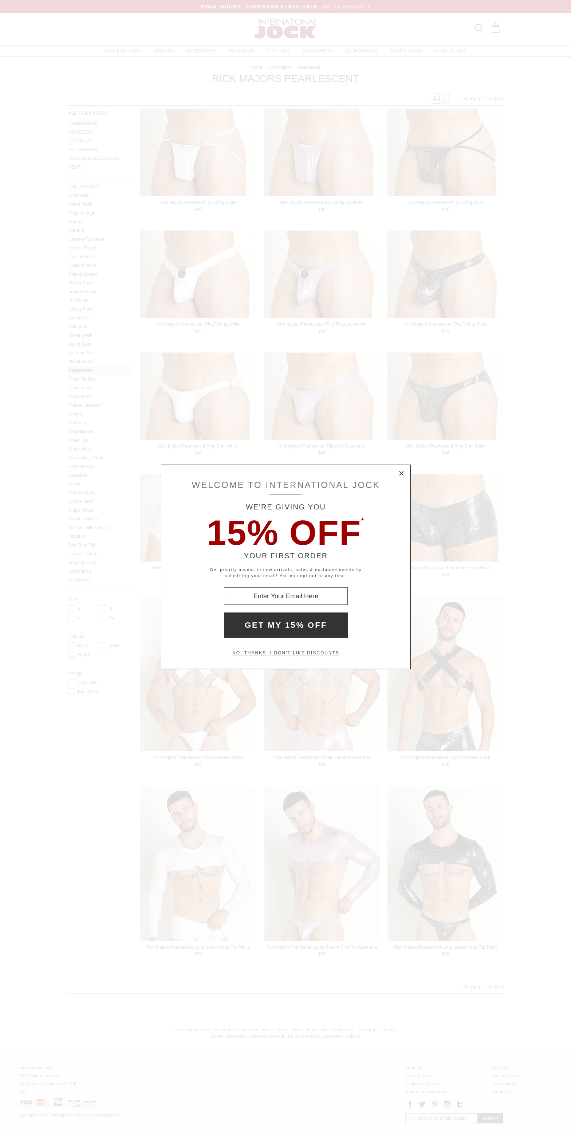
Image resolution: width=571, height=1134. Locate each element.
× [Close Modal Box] (401, 474)
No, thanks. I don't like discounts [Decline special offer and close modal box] (285, 652)
